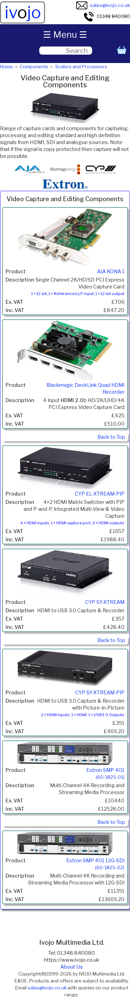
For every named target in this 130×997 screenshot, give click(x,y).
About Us (71, 967)
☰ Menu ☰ (65, 34)
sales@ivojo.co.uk (103, 5)
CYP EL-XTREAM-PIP (99, 494)
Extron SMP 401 (105, 773)
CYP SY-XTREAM (104, 602)
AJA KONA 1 (110, 271)
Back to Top (111, 437)
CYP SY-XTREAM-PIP (99, 692)
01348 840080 (106, 16)
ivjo (23, 12)
